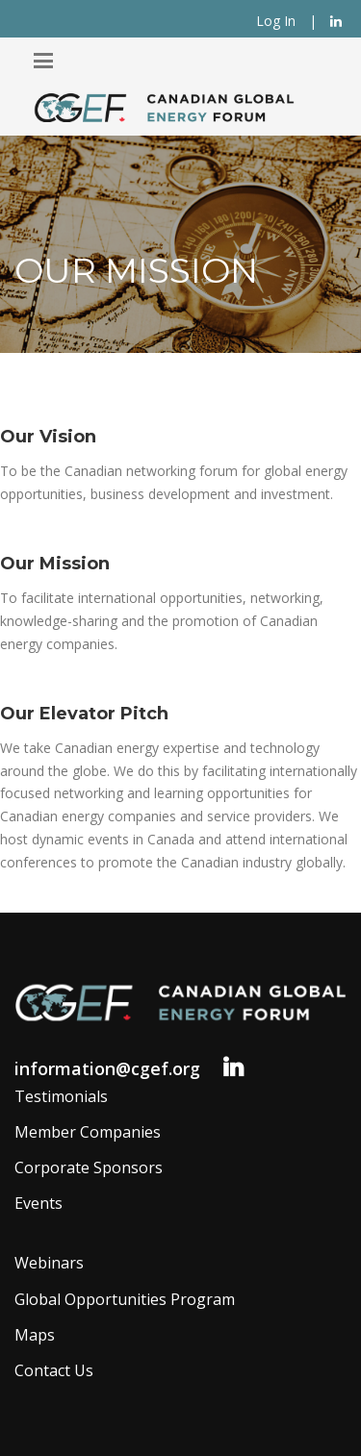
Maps (34, 1334)
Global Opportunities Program (124, 1299)
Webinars (49, 1262)
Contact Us (53, 1370)
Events (38, 1203)
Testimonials (61, 1096)
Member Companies (87, 1131)
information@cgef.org (107, 1068)
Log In (276, 21)
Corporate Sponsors (88, 1167)
